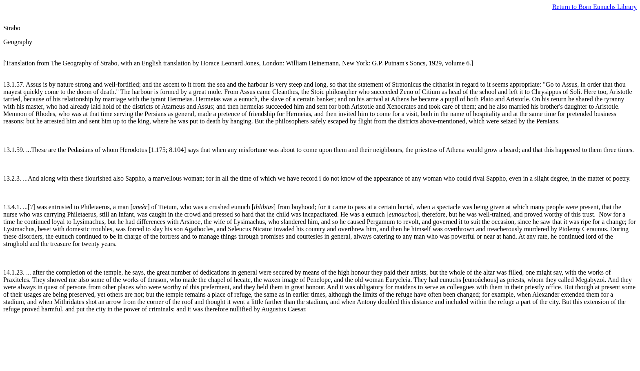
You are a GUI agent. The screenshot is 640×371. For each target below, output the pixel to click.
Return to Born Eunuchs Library (594, 6)
